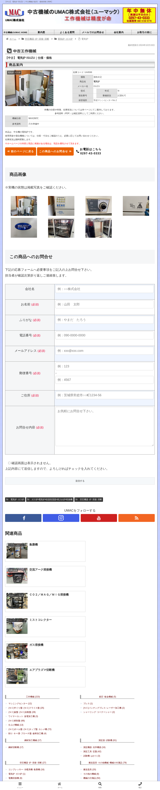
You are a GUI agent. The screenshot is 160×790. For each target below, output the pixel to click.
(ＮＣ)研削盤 (16, 653)
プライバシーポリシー (124, 755)
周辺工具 (14, 733)
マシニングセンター (20, 636)
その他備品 (107, 722)
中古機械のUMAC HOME (37, 755)
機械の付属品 (91, 710)
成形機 (101, 760)
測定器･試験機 (108, 673)
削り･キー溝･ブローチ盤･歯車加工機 (27, 666)
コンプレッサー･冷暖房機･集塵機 (26, 702)
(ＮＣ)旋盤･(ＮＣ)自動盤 (22, 645)
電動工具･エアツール (20, 729)
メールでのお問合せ (84, 755)
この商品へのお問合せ (59, 151)
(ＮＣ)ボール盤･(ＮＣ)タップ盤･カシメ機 (29, 661)
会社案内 (104, 755)
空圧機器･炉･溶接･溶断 (88, 506)
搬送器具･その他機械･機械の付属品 (108, 695)
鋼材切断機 (15, 680)
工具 (33, 722)
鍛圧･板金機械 (107, 629)
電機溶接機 (15, 710)
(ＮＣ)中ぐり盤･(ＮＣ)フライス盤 (26, 640)
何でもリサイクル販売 (95, 729)
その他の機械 (91, 706)
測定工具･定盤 (92, 684)
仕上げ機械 (15, 657)
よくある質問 (62, 755)
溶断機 (13, 715)
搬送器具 (89, 702)
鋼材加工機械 (32, 673)
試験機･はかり (91, 688)
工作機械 (33, 629)
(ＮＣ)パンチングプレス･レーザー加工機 (104, 640)
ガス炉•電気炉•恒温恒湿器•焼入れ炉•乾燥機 (49, 506)
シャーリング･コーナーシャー (99, 645)
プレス (88, 636)
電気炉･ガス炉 (15, 506)
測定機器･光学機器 (94, 680)
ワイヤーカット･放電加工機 (23, 649)
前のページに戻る (22, 151)
